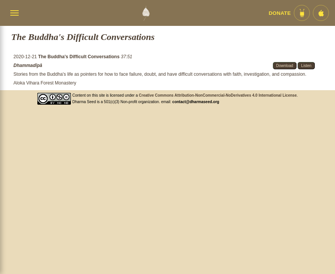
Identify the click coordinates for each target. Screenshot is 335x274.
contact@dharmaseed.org (195, 102)
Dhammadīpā (27, 65)
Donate (280, 13)
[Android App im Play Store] (302, 13)
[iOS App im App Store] (321, 13)
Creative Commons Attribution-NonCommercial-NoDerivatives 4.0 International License (218, 95)
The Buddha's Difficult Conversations (79, 56)
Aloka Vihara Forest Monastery (44, 83)
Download (284, 66)
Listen (306, 66)
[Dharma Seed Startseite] (146, 13)
